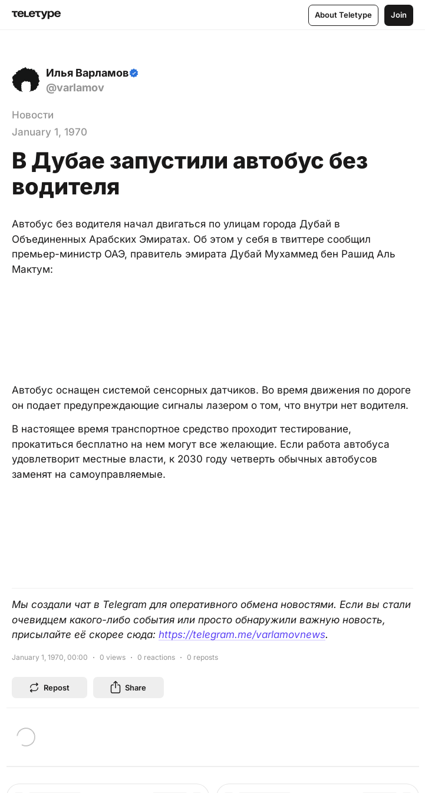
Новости (33, 115)
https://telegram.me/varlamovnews (242, 634)
